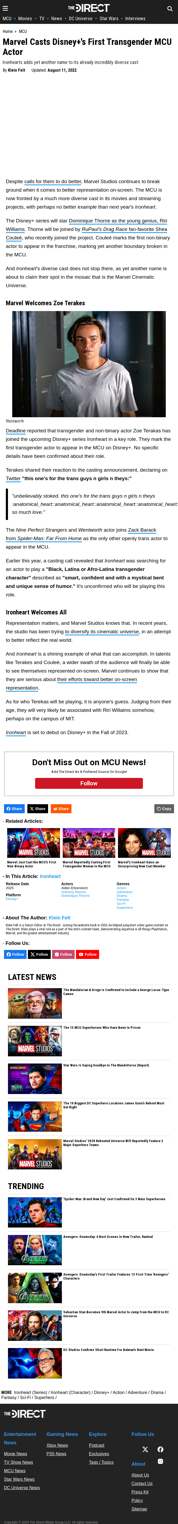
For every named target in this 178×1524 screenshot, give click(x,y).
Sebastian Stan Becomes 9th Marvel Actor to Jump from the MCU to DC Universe (116, 1314)
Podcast (96, 1445)
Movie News (15, 1454)
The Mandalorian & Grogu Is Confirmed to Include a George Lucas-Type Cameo (116, 992)
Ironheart (50, 876)
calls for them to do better (52, 181)
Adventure (124, 892)
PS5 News (56, 1454)
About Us (140, 1475)
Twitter (13, 478)
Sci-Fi (121, 904)
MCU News (15, 1471)
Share (14, 809)
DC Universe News (22, 1488)
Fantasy (123, 900)
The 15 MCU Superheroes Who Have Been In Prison (102, 1028)
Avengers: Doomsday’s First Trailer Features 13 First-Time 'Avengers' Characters (116, 1276)
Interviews (135, 18)
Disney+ (12, 899)
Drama (122, 896)
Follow (15, 954)
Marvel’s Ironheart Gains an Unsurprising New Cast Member (142, 864)
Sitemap (139, 1509)
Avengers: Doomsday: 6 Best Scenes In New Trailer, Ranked (108, 1237)
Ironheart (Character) (70, 1392)
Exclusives (99, 1454)
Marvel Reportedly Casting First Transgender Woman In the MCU (87, 864)
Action (121, 888)
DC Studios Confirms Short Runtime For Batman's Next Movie (108, 1350)
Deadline (16, 430)
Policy (137, 1500)
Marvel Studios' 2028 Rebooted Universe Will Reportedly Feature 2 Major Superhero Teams (113, 1143)
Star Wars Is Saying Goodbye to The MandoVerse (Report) (106, 1065)
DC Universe (80, 18)
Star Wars (109, 18)
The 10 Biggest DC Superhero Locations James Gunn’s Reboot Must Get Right (113, 1105)
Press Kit (140, 1492)
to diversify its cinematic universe (102, 631)
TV (41, 18)
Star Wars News (19, 1479)
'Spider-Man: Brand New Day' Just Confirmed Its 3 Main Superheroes (114, 1199)
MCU (7, 18)
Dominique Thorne (75, 896)
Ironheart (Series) (30, 1392)
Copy (164, 809)
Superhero (125, 908)
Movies (25, 18)
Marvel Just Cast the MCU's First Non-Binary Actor (31, 864)
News (56, 18)
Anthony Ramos (73, 892)
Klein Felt (16, 70)
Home (8, 31)
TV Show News (18, 1462)
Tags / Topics (101, 1462)
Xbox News (57, 1445)
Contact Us (142, 1483)
